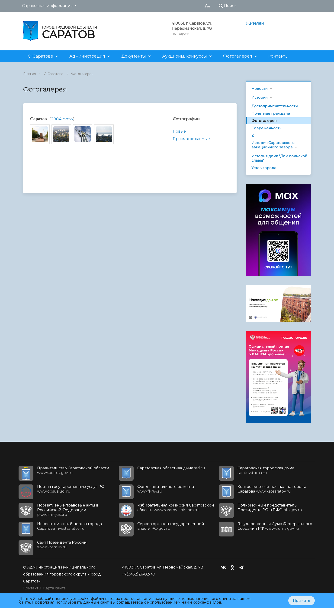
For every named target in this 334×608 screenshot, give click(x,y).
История (259, 97)
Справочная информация (47, 5)
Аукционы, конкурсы (184, 56)
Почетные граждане (270, 113)
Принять (301, 600)
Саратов (38, 118)
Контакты (278, 56)
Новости (259, 88)
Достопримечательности (274, 106)
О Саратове (40, 56)
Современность (266, 128)
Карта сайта (54, 588)
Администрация (87, 56)
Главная (29, 74)
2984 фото (62, 118)
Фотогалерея (237, 56)
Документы (133, 56)
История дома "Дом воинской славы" (279, 158)
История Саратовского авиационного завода (273, 145)
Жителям (255, 23)
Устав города (263, 168)
